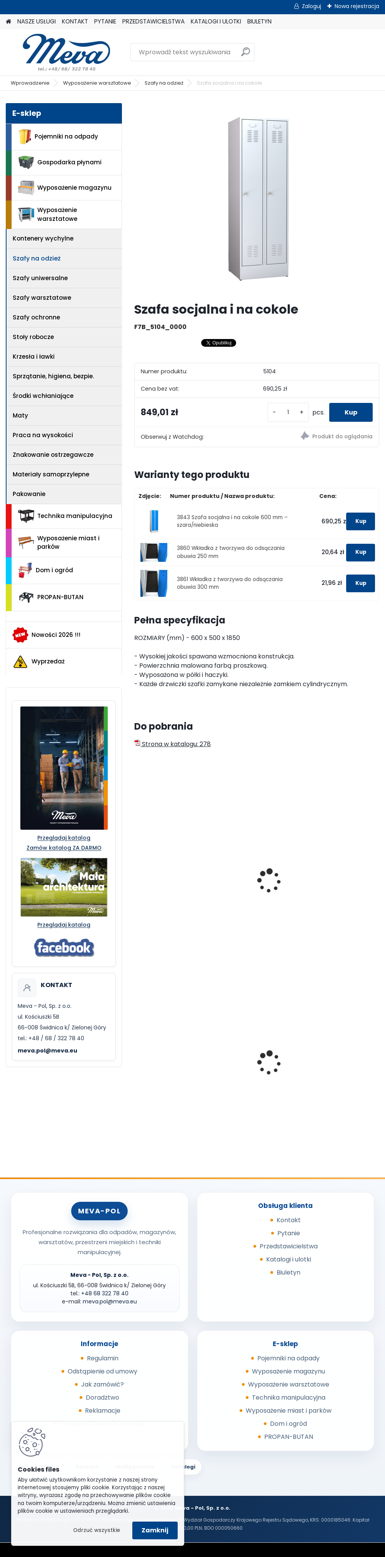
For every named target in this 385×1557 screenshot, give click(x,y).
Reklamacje (102, 1410)
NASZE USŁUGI (36, 21)
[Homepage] (8, 21)
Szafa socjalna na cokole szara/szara (252, 879)
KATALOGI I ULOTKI (216, 21)
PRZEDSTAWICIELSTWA (153, 21)
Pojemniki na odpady (58, 137)
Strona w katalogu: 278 (172, 744)
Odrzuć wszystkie (96, 1530)
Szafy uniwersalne (40, 278)
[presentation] (137, 872)
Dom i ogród (45, 570)
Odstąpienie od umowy (102, 1371)
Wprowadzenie (30, 83)
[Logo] (59, 52)
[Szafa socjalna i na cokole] (257, 199)
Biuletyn (288, 1272)
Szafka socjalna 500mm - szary (331, 870)
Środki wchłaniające (43, 396)
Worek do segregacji (171, 1056)
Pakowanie (29, 494)
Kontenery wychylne (43, 238)
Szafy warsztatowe (42, 298)
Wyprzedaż (38, 662)
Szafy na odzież (164, 83)
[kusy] (288, 412)
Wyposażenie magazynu (65, 187)
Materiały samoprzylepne (51, 474)
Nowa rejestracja (357, 6)
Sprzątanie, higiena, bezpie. (53, 376)
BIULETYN (259, 21)
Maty (20, 415)
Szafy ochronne (36, 317)
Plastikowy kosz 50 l (253, 1056)
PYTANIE (105, 21)
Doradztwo (102, 1397)
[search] (245, 54)
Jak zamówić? (102, 1384)
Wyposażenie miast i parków (59, 542)
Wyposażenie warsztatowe (97, 83)
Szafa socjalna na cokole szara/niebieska (167, 882)
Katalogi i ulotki (288, 1259)
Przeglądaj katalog (63, 838)
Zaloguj (311, 6)
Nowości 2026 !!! (46, 635)
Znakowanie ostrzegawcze (53, 455)
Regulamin (102, 1358)
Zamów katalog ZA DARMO (64, 848)
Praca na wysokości (43, 435)
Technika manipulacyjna (65, 516)
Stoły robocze (33, 337)
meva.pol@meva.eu (47, 1050)
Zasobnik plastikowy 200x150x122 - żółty (337, 1057)
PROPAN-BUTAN (50, 598)
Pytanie (288, 1233)
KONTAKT (75, 21)
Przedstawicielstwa (289, 1246)
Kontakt (289, 1220)
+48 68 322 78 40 (104, 1293)
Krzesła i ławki (34, 356)
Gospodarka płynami (60, 162)
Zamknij (155, 1530)
